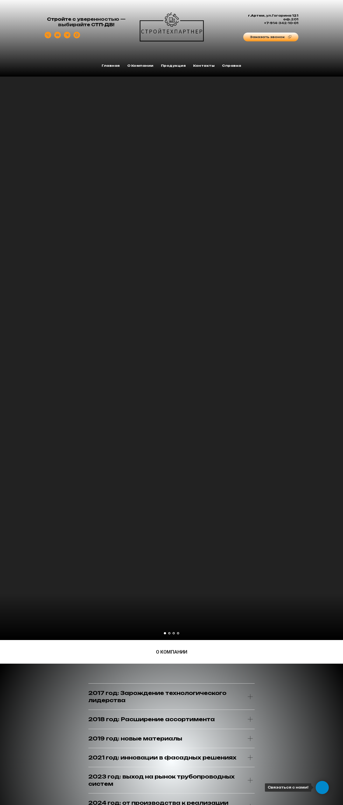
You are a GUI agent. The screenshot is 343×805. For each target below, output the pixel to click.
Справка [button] (231, 65)
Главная (111, 65)
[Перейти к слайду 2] (169, 633)
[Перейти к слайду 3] (174, 633)
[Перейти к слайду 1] (165, 633)
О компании (140, 65)
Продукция (173, 65)
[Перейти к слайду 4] (178, 633)
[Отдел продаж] (48, 37)
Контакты (204, 65)
